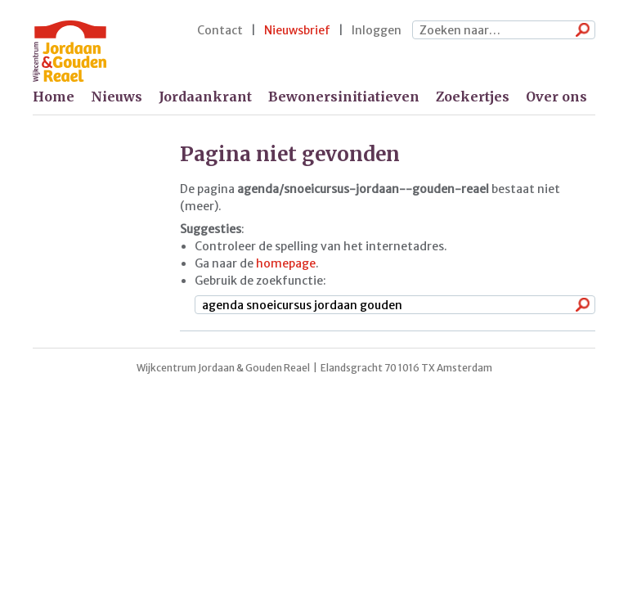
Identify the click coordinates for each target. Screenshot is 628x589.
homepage (286, 263)
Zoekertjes (472, 96)
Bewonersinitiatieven (343, 96)
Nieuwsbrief (297, 30)
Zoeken (578, 31)
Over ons (556, 96)
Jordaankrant (205, 96)
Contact (220, 30)
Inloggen (376, 30)
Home (53, 96)
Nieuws (116, 96)
